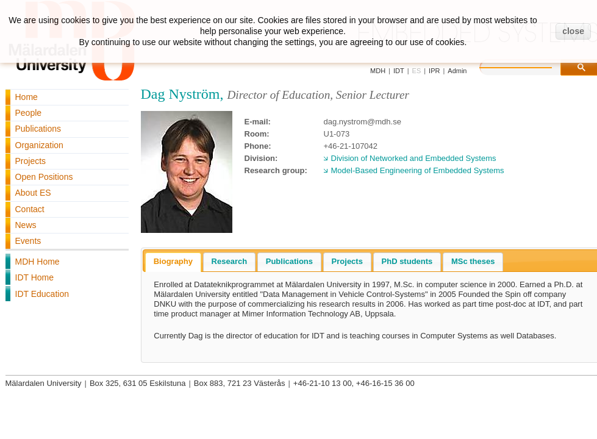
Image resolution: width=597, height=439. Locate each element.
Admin (457, 70)
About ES (33, 193)
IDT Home (34, 277)
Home (26, 97)
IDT (398, 70)
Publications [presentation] (289, 261)
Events (28, 241)
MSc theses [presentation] (473, 261)
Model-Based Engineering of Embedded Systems (417, 170)
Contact (30, 209)
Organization (39, 145)
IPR (434, 70)
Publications (38, 129)
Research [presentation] (230, 261)
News (26, 225)
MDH (377, 70)
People (28, 113)
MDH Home (37, 261)
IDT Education (42, 294)
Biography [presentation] (173, 261)
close (573, 31)
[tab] (173, 262)
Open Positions (44, 177)
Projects (30, 161)
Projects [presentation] (347, 261)
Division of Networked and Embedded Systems (413, 158)
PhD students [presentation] (407, 261)
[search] (528, 65)
